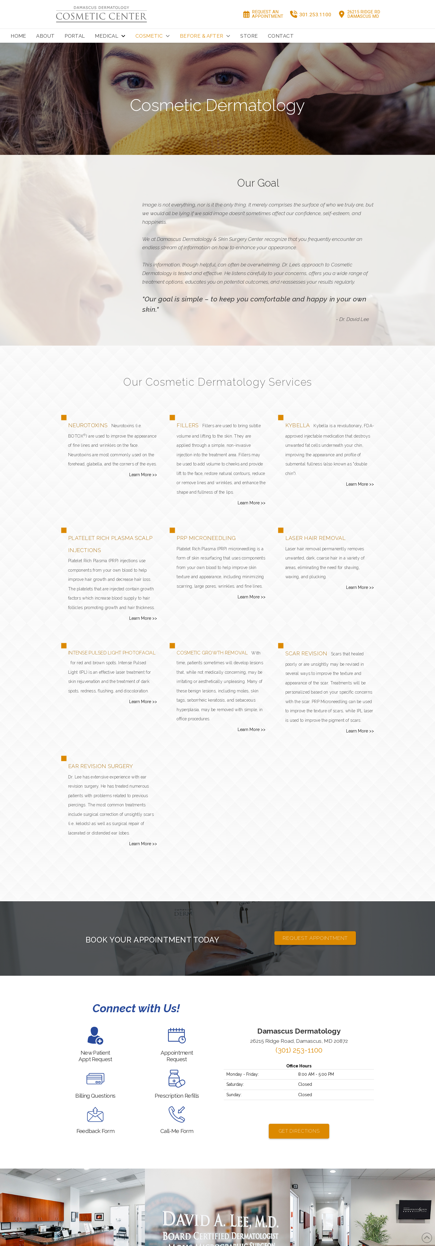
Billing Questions (95, 1095)
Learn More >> (143, 474)
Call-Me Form (176, 1131)
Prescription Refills (177, 1095)
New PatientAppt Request (95, 1056)
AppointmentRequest (177, 1056)
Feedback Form (95, 1131)
